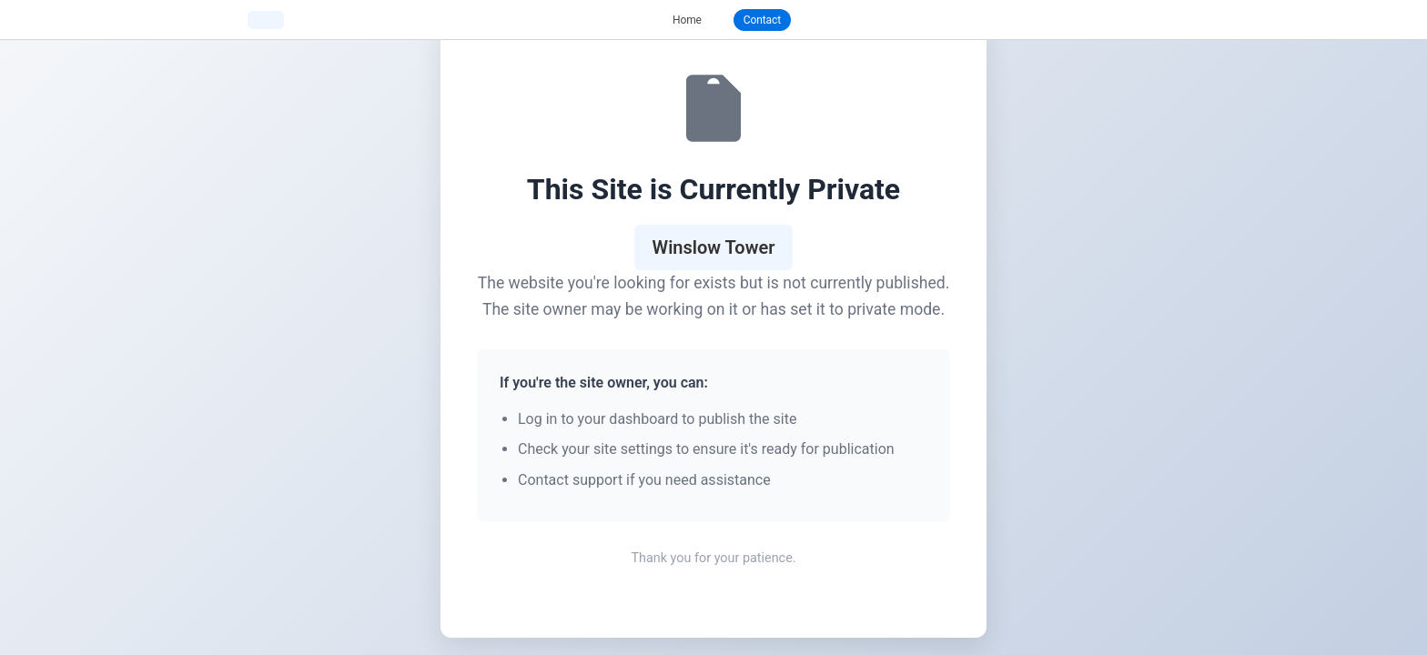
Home (687, 20)
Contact (762, 20)
